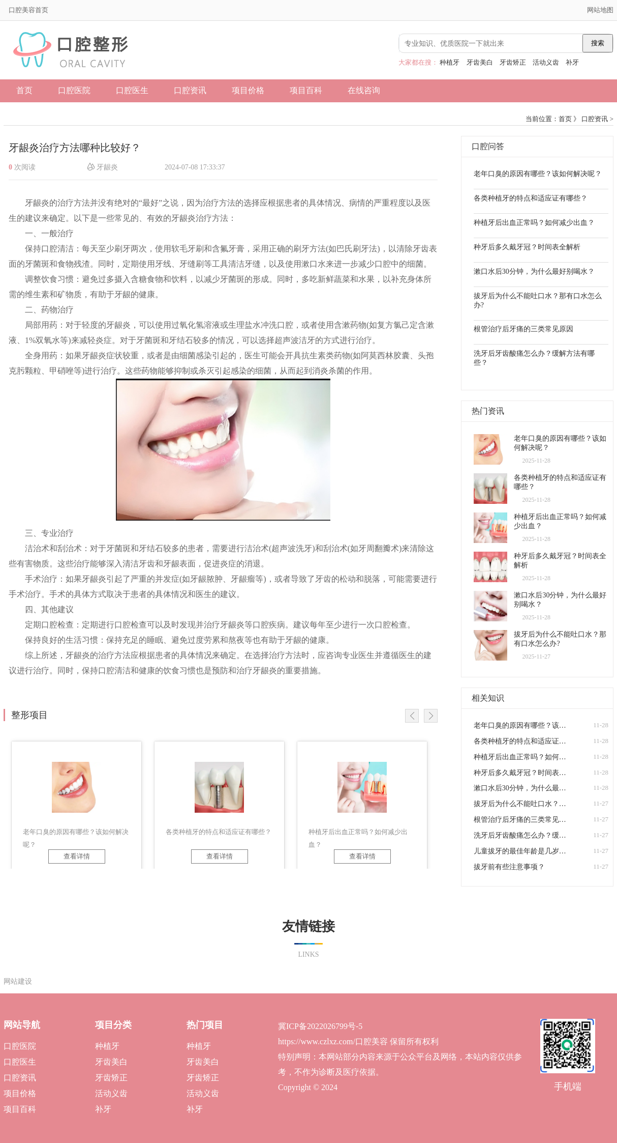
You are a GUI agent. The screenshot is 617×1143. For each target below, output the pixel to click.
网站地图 (600, 10)
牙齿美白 (480, 62)
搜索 (597, 43)
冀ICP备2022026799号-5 (320, 1026)
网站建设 (18, 981)
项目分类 (113, 1025)
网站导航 (22, 1025)
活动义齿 (546, 62)
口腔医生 (132, 90)
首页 (24, 90)
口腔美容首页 (28, 10)
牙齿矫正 (513, 62)
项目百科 (306, 90)
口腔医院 (74, 90)
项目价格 (248, 90)
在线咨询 (364, 90)
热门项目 (205, 1025)
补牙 (572, 62)
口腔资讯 (190, 90)
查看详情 (77, 856)
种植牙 (449, 62)
